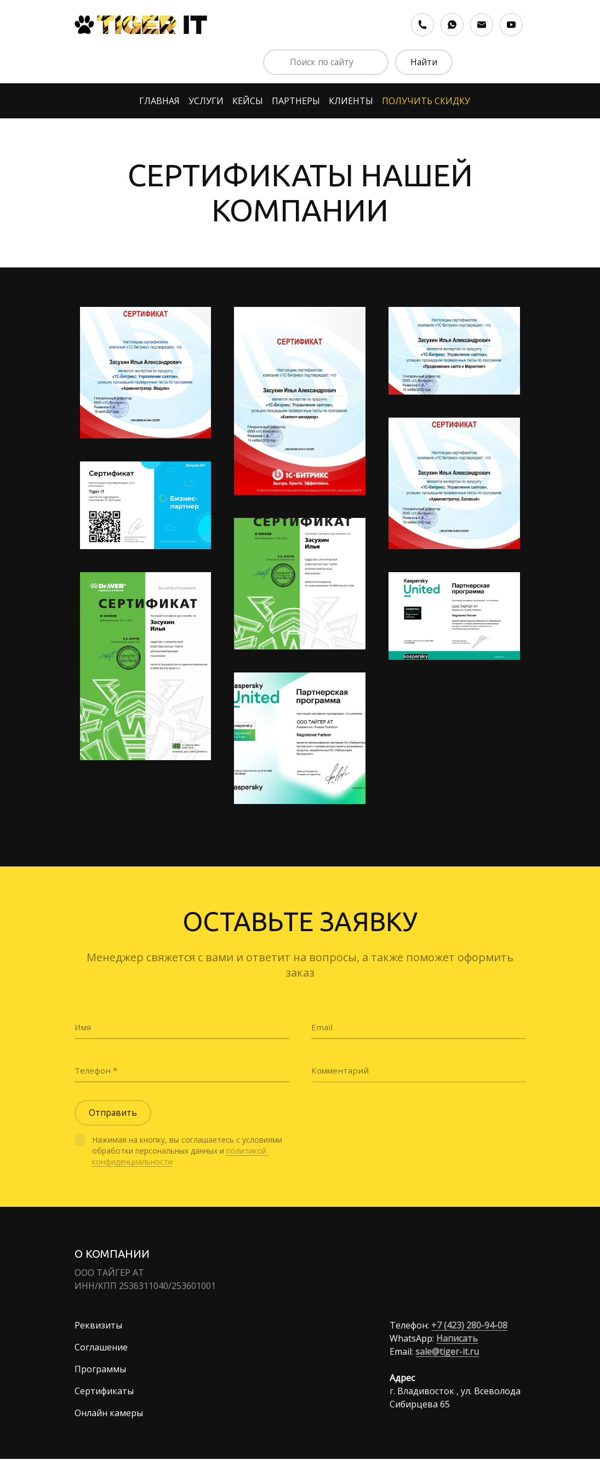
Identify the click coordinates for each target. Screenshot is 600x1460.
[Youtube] (511, 24)
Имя (84, 1026)
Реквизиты (98, 1326)
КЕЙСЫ (247, 101)
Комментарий (341, 1070)
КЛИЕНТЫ (351, 101)
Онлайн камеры (109, 1414)
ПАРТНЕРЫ (296, 101)
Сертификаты (104, 1392)
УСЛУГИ (206, 101)
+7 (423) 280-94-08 (469, 1326)
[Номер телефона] (422, 24)
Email (322, 1026)
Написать (457, 1339)
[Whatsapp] (452, 24)
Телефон (95, 1070)
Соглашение (101, 1348)
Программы (100, 1370)
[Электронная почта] (481, 24)
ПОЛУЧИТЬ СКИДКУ (426, 101)
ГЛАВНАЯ (159, 101)
